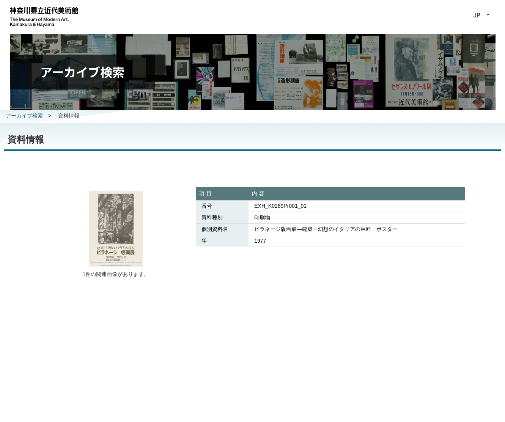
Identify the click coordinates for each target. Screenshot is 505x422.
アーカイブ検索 (24, 116)
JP (476, 15)
